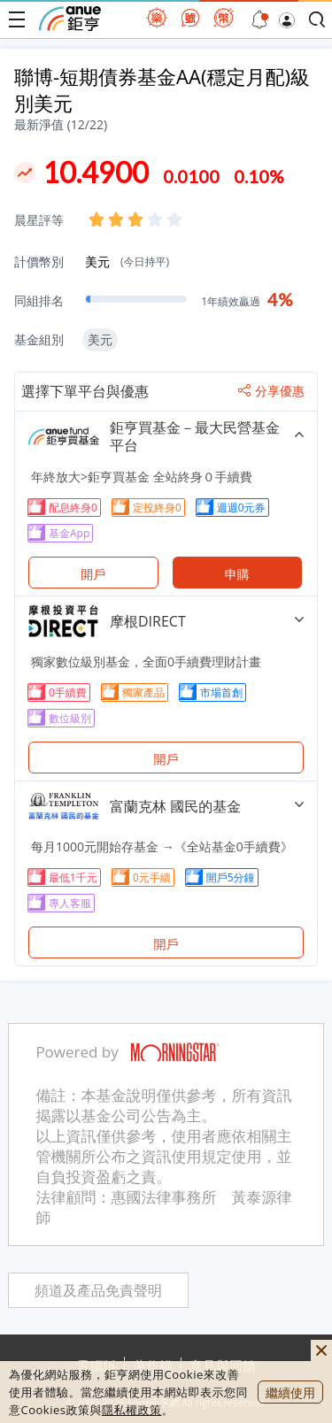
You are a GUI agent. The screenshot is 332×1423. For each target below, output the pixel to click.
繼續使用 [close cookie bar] (290, 1392)
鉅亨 (70, 18)
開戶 (93, 573)
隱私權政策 (132, 1410)
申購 (237, 573)
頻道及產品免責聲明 (98, 1290)
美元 (127, 261)
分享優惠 (271, 391)
